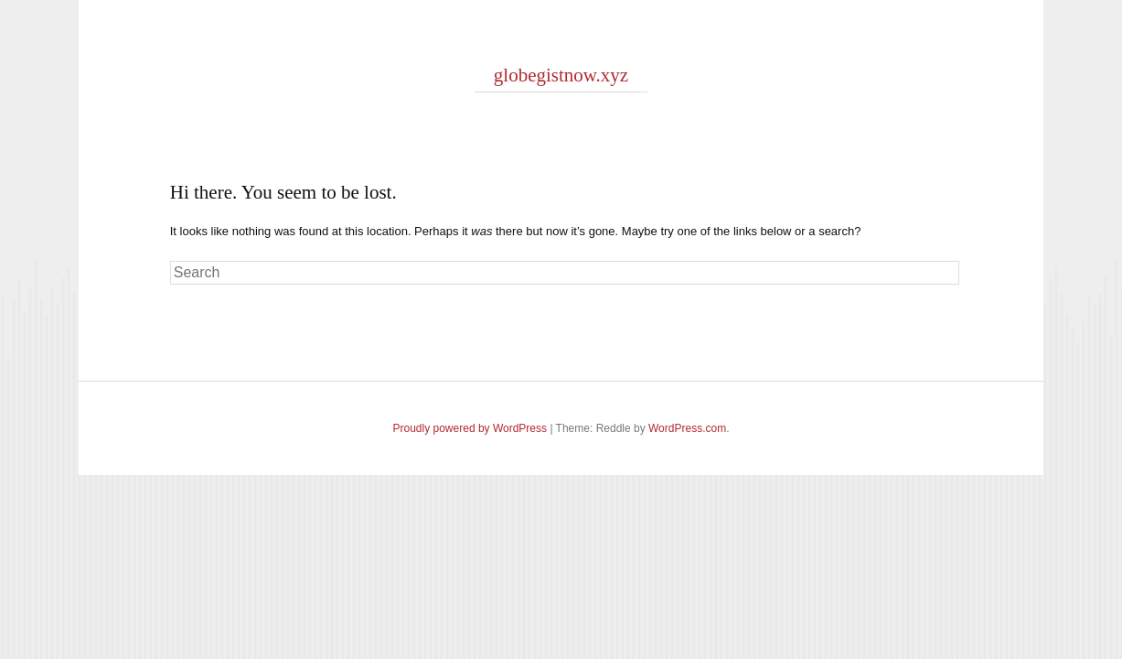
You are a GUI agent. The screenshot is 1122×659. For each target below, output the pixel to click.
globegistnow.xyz (561, 75)
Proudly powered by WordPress (470, 428)
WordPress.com (687, 428)
